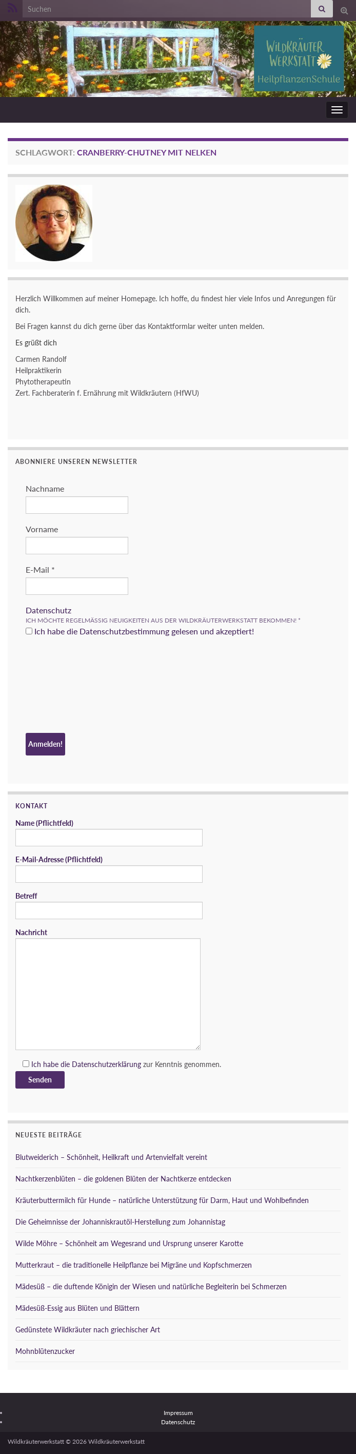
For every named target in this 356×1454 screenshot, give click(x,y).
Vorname (42, 529)
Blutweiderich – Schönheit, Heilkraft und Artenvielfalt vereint (111, 1157)
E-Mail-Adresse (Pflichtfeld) (109, 869)
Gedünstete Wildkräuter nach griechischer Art (87, 1329)
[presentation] (68, 686)
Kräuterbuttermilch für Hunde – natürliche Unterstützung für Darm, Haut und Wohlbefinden (162, 1200)
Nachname (45, 488)
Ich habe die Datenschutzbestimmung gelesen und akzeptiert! (140, 631)
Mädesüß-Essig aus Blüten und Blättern (77, 1308)
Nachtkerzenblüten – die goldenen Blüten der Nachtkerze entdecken (123, 1178)
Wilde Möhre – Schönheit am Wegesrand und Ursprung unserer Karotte (129, 1243)
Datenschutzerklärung (106, 1064)
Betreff (109, 905)
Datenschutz (48, 610)
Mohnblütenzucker (45, 1351)
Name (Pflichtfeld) (109, 832)
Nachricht (108, 989)
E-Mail (40, 569)
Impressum (178, 1413)
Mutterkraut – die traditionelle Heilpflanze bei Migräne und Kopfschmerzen (133, 1265)
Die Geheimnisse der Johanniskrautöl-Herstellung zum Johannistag (120, 1221)
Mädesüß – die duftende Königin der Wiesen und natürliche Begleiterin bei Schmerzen (151, 1286)
